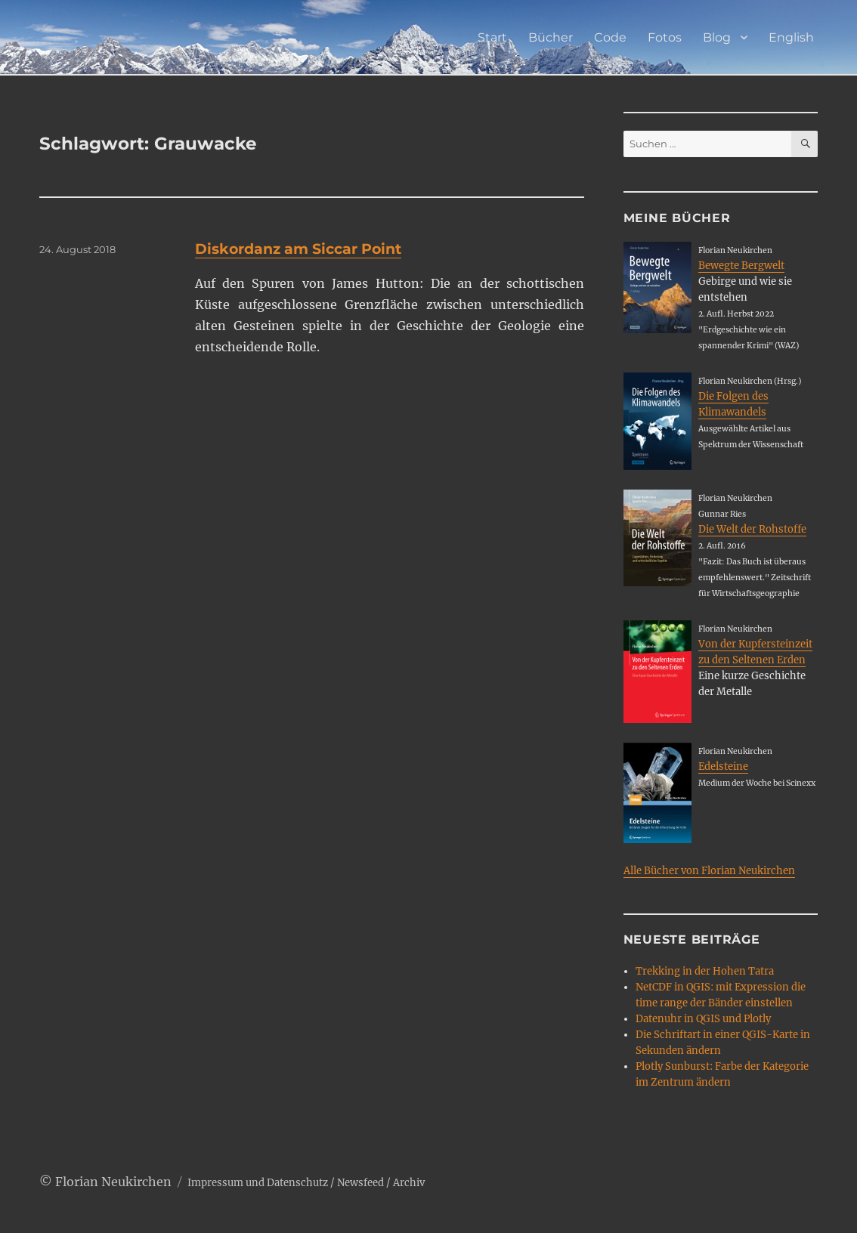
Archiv (409, 1182)
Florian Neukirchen (113, 1181)
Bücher (550, 37)
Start (492, 37)
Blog (717, 37)
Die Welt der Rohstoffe (752, 529)
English (791, 37)
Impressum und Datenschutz (257, 1182)
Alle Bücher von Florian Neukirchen (709, 870)
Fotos (665, 37)
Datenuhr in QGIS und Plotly (703, 1018)
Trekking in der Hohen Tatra (705, 971)
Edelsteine (723, 766)
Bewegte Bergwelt (741, 265)
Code (610, 37)
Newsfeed (360, 1182)
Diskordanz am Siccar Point (298, 249)
